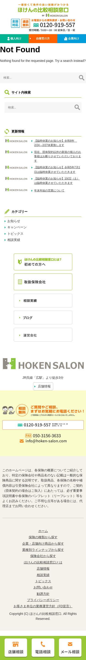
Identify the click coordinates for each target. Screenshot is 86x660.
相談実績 (13, 240)
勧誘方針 (43, 594)
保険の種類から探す (43, 537)
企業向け (71, 38)
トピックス (15, 233)
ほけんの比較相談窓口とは (43, 562)
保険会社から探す (43, 556)
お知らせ (13, 221)
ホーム (43, 531)
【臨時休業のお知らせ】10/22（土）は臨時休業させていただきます (57, 181)
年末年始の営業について (49, 190)
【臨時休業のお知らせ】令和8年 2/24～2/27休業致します (55, 143)
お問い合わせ (43, 587)
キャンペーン (17, 227)
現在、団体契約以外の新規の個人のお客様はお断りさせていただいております (57, 156)
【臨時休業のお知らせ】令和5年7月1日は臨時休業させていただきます (57, 169)
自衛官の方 (43, 38)
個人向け (14, 38)
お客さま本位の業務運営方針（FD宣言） (43, 606)
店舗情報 (44, 386)
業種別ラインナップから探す (43, 550)
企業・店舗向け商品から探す (43, 543)
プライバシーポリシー (43, 600)
